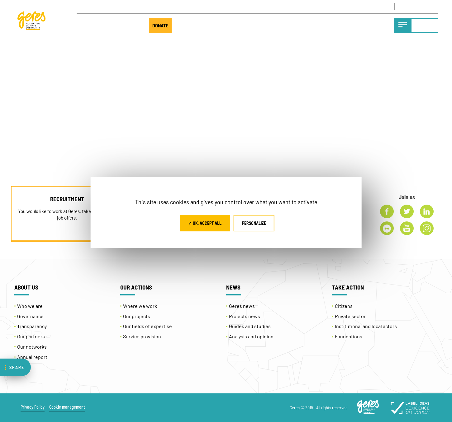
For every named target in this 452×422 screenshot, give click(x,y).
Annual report (32, 357)
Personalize (254, 223)
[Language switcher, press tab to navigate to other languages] (428, 6)
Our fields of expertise (147, 326)
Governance (30, 316)
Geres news (242, 306)
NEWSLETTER (393, 6)
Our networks (32, 347)
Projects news (244, 316)
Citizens (344, 306)
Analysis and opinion (251, 336)
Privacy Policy (33, 407)
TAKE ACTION (120, 25)
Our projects (136, 316)
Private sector (350, 316)
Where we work (140, 306)
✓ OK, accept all (204, 223)
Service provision (142, 336)
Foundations (348, 336)
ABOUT (87, 25)
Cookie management (67, 407)
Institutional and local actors (366, 326)
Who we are (30, 306)
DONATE (160, 25)
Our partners (31, 336)
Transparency (32, 326)
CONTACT (359, 6)
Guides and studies (250, 326)
